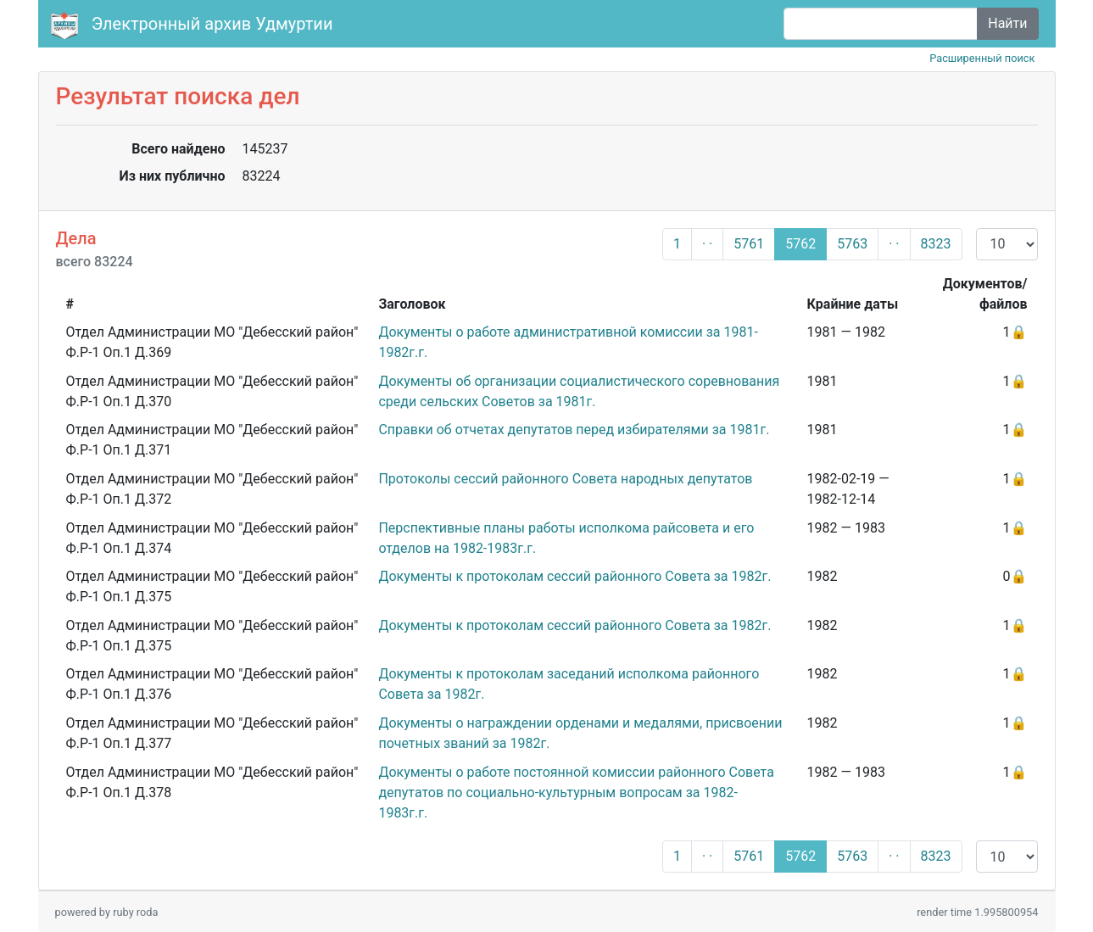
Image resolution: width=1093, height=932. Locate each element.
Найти (1007, 23)
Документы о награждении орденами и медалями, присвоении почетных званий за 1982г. (580, 733)
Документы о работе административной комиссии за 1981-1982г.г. (567, 342)
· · (707, 244)
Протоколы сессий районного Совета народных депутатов (565, 479)
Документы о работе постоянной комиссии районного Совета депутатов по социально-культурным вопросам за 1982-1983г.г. (575, 792)
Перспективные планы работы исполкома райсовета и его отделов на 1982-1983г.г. (566, 538)
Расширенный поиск (981, 58)
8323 (936, 244)
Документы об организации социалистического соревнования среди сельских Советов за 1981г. (578, 391)
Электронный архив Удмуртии (194, 25)
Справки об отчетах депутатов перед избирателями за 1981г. (573, 429)
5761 (748, 244)
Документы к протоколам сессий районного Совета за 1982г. (574, 576)
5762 (800, 244)
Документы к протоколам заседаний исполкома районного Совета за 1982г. (568, 684)
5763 (852, 244)
